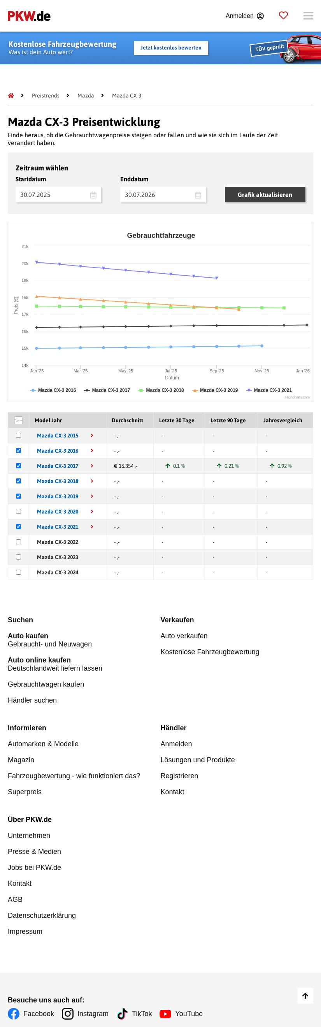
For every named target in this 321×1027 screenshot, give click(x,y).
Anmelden (176, 744)
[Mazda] (85, 95)
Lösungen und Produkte (198, 760)
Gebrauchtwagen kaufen (46, 684)
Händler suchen (32, 700)
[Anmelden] (244, 15)
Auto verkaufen (184, 636)
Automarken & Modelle (43, 744)
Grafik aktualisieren (265, 194)
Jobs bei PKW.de (34, 867)
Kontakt (172, 792)
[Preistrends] (46, 95)
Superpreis (25, 792)
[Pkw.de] (11, 95)
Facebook (38, 1014)
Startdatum (31, 178)
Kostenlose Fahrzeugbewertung (210, 652)
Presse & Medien (34, 851)
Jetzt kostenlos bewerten (171, 47)
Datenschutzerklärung (42, 915)
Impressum (25, 931)
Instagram (93, 1014)
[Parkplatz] (283, 16)
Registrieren (179, 776)
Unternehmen (29, 835)
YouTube (189, 1014)
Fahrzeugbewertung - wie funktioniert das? (74, 776)
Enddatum (134, 178)
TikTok (142, 1014)
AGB (15, 899)
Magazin (21, 760)
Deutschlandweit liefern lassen (84, 664)
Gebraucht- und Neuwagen (84, 640)
